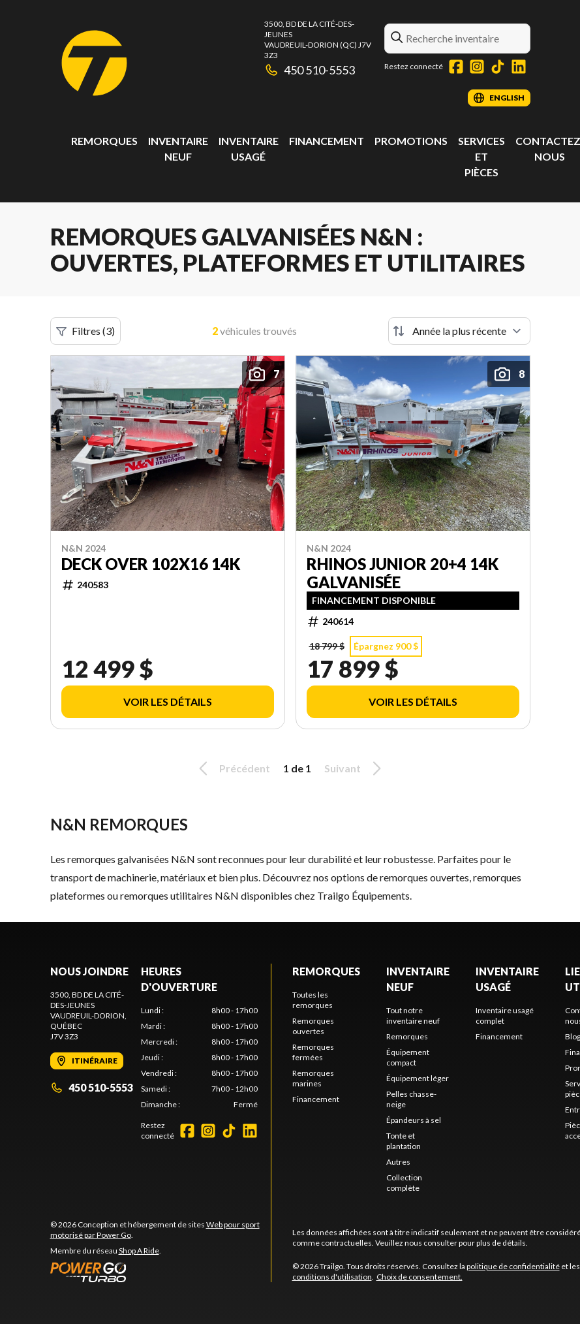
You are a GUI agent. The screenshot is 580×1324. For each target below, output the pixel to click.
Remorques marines (313, 1078)
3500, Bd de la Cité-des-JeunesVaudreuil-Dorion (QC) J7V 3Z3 (317, 39)
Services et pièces (481, 156)
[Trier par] (459, 331)
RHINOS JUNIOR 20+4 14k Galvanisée (402, 573)
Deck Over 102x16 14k (150, 564)
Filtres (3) (85, 331)
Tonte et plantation (403, 1141)
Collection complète (404, 1183)
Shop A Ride (139, 1250)
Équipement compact (407, 1057)
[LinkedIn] (519, 66)
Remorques (104, 140)
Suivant (355, 768)
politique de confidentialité (513, 1266)
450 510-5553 (310, 70)
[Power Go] (160, 1271)
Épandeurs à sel (413, 1120)
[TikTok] (498, 66)
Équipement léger (417, 1078)
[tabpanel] (199, 1057)
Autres (398, 1162)
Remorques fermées (313, 1052)
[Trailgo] (94, 63)
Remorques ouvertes (313, 1026)
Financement (326, 140)
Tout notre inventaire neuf (413, 1015)
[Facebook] (456, 66)
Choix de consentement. (419, 1277)
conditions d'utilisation (332, 1277)
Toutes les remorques (312, 1000)
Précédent (232, 768)
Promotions (411, 140)
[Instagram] (477, 66)
